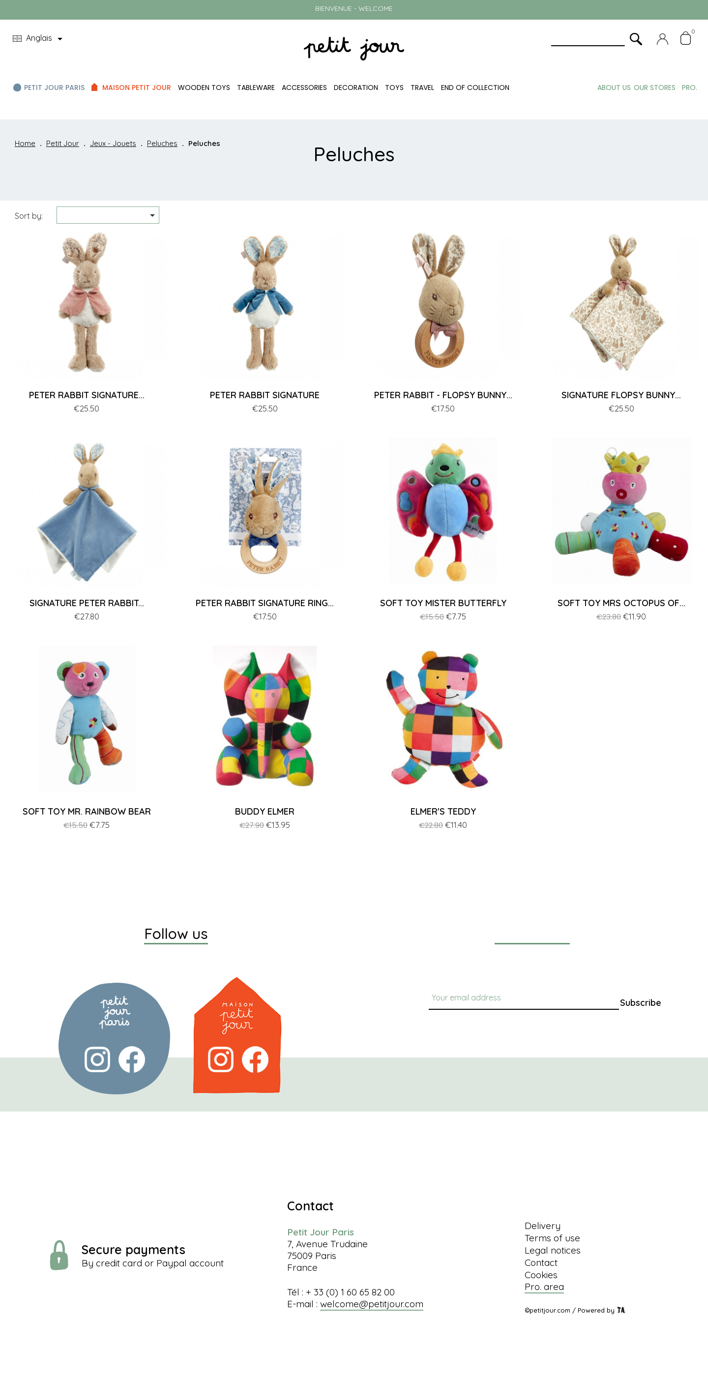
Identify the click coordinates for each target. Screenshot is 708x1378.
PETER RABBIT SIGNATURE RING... (265, 603)
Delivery (542, 1225)
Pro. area (544, 1286)
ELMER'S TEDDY (443, 811)
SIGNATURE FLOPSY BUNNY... (621, 395)
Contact (541, 1262)
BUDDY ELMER (265, 811)
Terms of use (552, 1238)
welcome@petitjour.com (371, 1304)
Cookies (541, 1275)
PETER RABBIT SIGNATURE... (87, 395)
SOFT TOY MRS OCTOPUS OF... (621, 603)
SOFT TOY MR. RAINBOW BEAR (87, 811)
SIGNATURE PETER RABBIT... (87, 603)
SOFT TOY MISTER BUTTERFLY (443, 603)
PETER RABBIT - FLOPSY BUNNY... (443, 395)
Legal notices (553, 1250)
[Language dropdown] (39, 39)
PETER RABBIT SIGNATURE (265, 395)
